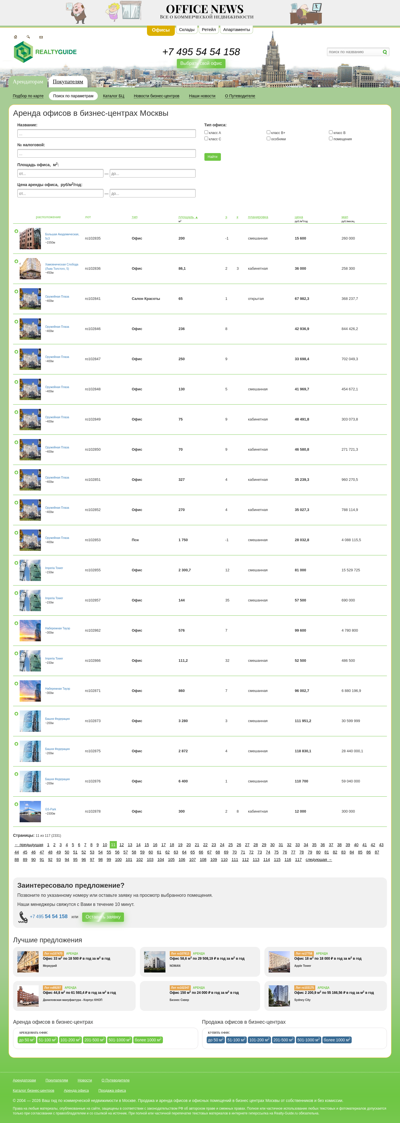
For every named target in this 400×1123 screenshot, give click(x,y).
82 (335, 852)
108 (203, 859)
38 (339, 844)
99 (109, 859)
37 (331, 844)
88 (16, 859)
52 (84, 852)
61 (159, 852)
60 (151, 852)
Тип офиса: (215, 125)
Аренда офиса (76, 1090)
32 (289, 844)
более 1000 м (148, 1039)
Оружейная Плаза (57, 296)
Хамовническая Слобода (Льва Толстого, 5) (61, 266)
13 (130, 844)
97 (92, 859)
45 (25, 852)
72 (251, 852)
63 (176, 852)
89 (25, 859)
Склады (186, 29)
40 (356, 844)
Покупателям (68, 82)
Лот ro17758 (304, 953)
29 (264, 844)
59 (142, 852)
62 (167, 852)
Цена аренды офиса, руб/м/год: (49, 184)
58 (134, 852)
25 (230, 844)
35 (314, 844)
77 (293, 852)
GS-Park (50, 809)
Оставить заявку (103, 916)
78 (301, 852)
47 (42, 852)
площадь (188, 217)
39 (348, 844)
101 (129, 859)
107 (192, 859)
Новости (85, 1080)
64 (184, 852)
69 (226, 852)
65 (192, 852)
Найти (212, 157)
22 (205, 844)
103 (150, 859)
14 (138, 844)
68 (217, 852)
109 (213, 859)
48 (50, 852)
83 (343, 852)
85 (360, 852)
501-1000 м (120, 1039)
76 (285, 852)
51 (75, 852)
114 (266, 859)
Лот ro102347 (180, 987)
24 (222, 844)
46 (33, 852)
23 (214, 844)
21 (197, 844)
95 (75, 859)
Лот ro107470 (53, 953)
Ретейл (209, 29)
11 (113, 844)
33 (297, 844)
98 (100, 859)
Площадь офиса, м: (38, 164)
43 (381, 844)
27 (247, 844)
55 (109, 852)
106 (182, 859)
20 (188, 844)
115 (277, 859)
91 (42, 859)
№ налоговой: (31, 145)
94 (67, 859)
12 (121, 844)
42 (373, 844)
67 (209, 852)
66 (201, 852)
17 (163, 844)
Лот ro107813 (180, 953)
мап (344, 217)
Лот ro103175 (305, 987)
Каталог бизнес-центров (33, 1090)
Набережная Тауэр (57, 628)
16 (155, 844)
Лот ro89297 (52, 987)
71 (243, 852)
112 (245, 859)
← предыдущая (28, 844)
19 (180, 844)
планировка (258, 217)
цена (299, 217)
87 (377, 852)
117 (298, 859)
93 (58, 859)
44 (16, 852)
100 (118, 859)
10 (105, 844)
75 (276, 852)
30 (272, 844)
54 (100, 852)
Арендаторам (28, 82)
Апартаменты (236, 29)
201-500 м (94, 1039)
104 (160, 859)
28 (256, 844)
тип (134, 217)
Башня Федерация (57, 718)
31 (281, 844)
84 (352, 852)
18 (172, 844)
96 (84, 859)
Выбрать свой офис (201, 63)
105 (171, 859)
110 (224, 859)
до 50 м (27, 1039)
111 (234, 859)
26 (239, 844)
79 (310, 852)
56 (117, 852)
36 (322, 844)
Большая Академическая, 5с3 (62, 236)
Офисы (161, 30)
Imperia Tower (54, 568)
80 (318, 852)
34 (306, 844)
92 (50, 859)
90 (33, 859)
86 (368, 852)
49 (58, 852)
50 (67, 852)
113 (256, 859)
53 (92, 852)
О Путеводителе (115, 1080)
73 (260, 852)
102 (139, 859)
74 (268, 852)
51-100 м (48, 1039)
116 (288, 859)
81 (326, 852)
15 (146, 844)
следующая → (319, 859)
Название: (27, 125)
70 (234, 852)
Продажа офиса (112, 1090)
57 (125, 852)
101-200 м (71, 1039)
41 (364, 844)
